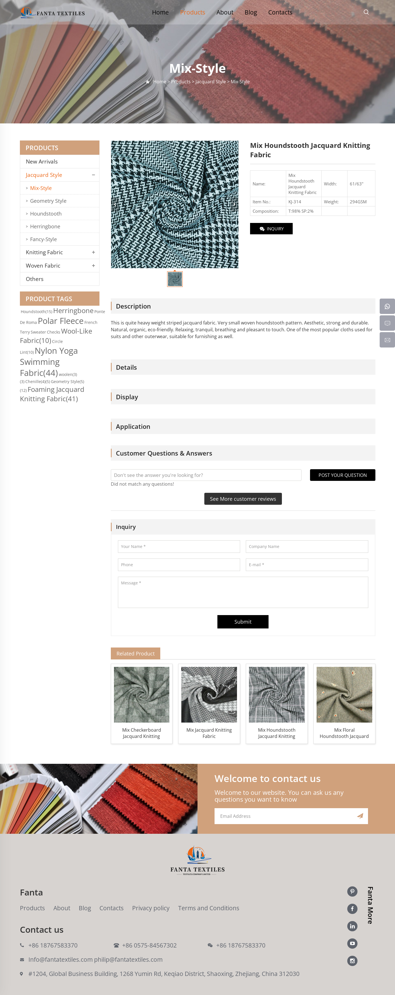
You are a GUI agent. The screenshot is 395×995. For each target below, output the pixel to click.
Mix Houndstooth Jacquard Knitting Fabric (277, 733)
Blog (251, 12)
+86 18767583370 (53, 945)
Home (160, 12)
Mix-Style (41, 188)
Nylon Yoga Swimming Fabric (49, 361)
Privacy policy (151, 908)
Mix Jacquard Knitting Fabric (209, 733)
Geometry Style (48, 200)
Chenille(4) (37, 381)
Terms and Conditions (208, 908)
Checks (53, 332)
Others (34, 279)
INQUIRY (271, 229)
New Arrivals (44, 161)
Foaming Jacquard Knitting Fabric (52, 393)
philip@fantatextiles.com (128, 959)
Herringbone (45, 226)
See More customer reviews (243, 498)
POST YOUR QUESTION (343, 475)
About (225, 12)
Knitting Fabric (44, 252)
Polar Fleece (61, 320)
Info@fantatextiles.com (60, 959)
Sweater (38, 332)
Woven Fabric (43, 265)
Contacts (280, 12)
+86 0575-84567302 (149, 945)
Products (192, 12)
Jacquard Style (44, 175)
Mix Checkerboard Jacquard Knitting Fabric (141, 733)
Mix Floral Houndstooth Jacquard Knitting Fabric (344, 733)
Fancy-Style (43, 239)
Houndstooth (46, 213)
